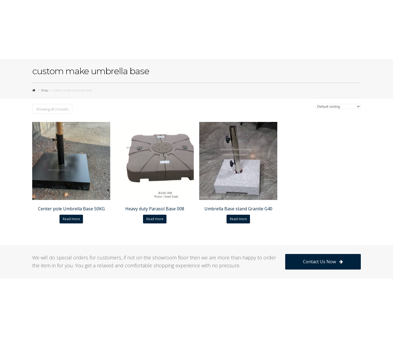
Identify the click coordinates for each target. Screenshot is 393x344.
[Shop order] (338, 106)
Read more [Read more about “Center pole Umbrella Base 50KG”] (71, 219)
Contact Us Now (323, 262)
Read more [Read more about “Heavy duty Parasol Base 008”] (154, 219)
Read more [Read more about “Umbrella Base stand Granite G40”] (238, 219)
